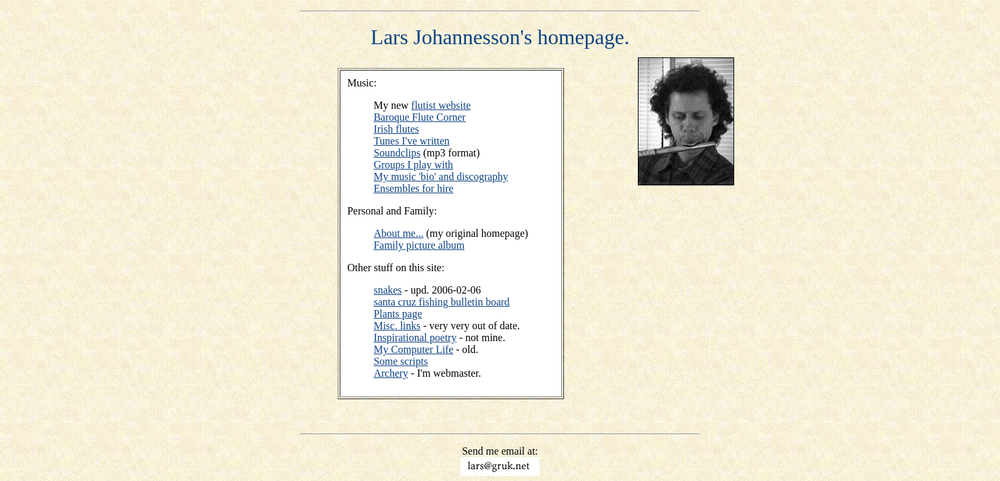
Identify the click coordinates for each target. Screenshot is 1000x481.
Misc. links (396, 325)
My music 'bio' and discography (440, 176)
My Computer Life (413, 349)
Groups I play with (413, 164)
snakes (387, 290)
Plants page (397, 313)
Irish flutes (396, 129)
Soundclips (396, 152)
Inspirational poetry (414, 337)
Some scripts (400, 361)
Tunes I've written (411, 140)
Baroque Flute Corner (419, 117)
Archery (390, 373)
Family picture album (418, 245)
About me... (398, 233)
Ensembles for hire (413, 188)
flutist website (440, 105)
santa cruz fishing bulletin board (441, 301)
